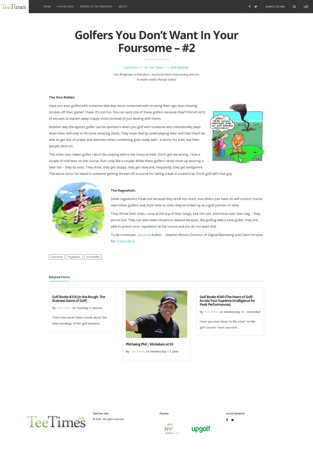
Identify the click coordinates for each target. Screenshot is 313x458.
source (144, 235)
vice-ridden (93, 257)
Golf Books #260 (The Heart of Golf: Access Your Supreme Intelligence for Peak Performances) (227, 301)
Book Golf (66, 6)
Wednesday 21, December (242, 312)
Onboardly (124, 241)
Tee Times (156, 67)
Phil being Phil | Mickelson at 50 (149, 344)
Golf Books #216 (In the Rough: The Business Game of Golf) (78, 299)
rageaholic (74, 257)
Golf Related (179, 67)
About (123, 6)
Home (47, 6)
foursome (57, 257)
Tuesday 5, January (89, 308)
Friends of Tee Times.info (96, 6)
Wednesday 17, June (164, 351)
